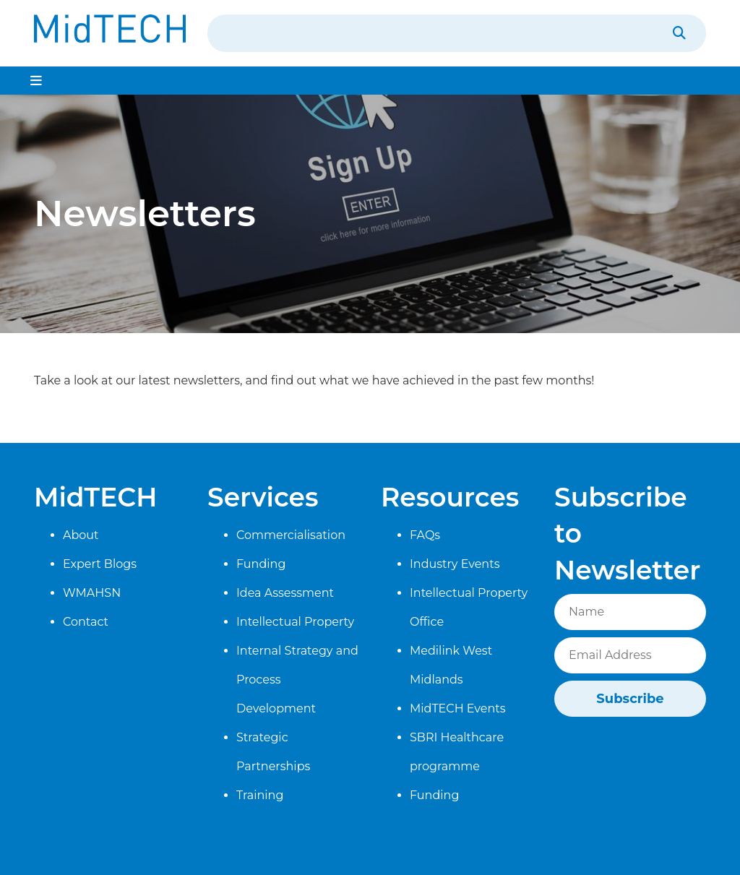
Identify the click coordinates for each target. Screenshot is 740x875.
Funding (260, 564)
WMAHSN (92, 593)
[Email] (630, 655)
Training (259, 795)
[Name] (630, 612)
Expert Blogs (100, 564)
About (81, 535)
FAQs (425, 535)
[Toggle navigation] (36, 80)
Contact (85, 622)
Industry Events (454, 564)
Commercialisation (290, 535)
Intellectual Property (295, 622)
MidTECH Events (458, 708)
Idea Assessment (285, 593)
